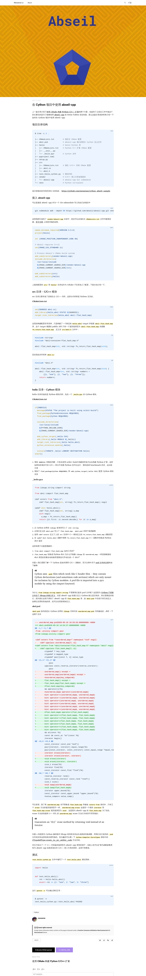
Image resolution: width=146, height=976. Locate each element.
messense (41, 918)
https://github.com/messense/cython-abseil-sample (86, 191)
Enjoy (36, 940)
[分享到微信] (108, 940)
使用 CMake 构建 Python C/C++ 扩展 (63, 112)
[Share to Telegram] (112, 940)
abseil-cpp (59, 115)
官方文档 (39, 222)
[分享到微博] (104, 940)
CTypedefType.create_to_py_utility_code (52, 840)
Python (36, 912)
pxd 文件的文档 (102, 562)
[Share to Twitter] (100, 940)
